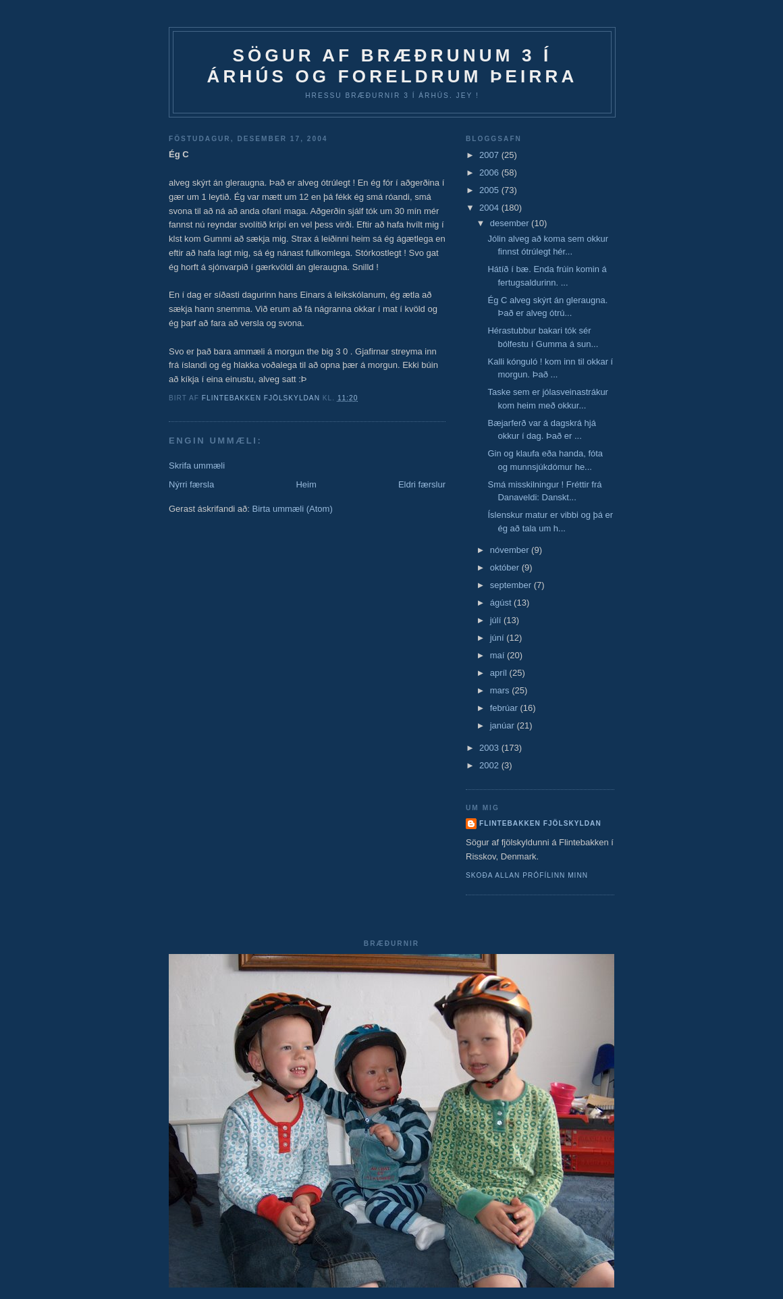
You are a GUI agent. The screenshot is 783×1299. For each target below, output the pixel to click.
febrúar (505, 708)
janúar (503, 725)
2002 (490, 765)
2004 (490, 208)
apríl (500, 673)
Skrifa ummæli (197, 465)
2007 (490, 155)
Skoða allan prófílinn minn (527, 875)
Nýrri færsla (191, 484)
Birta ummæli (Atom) (292, 509)
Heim (306, 484)
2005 (490, 190)
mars (501, 690)
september (512, 585)
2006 (490, 172)
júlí (497, 620)
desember (510, 223)
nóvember (510, 550)
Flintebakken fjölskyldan (540, 823)
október (506, 567)
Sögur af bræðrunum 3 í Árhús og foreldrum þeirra (392, 65)
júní (498, 638)
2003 (490, 748)
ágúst (502, 603)
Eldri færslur (422, 484)
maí (498, 655)
